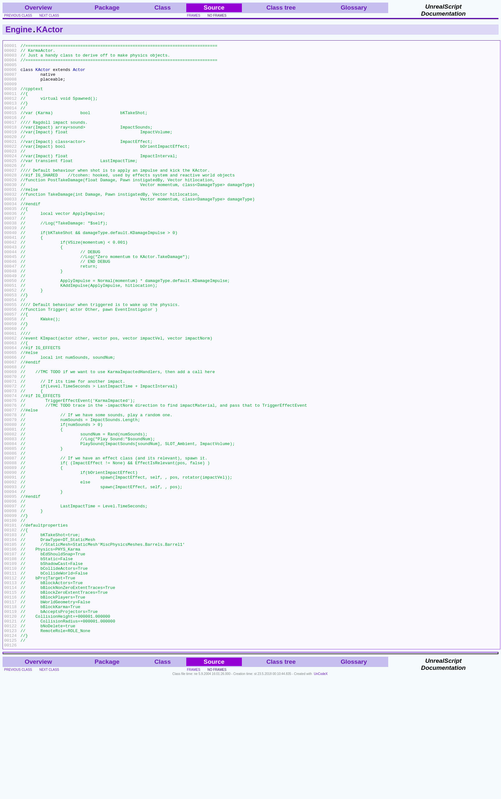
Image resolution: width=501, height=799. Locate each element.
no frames (216, 15)
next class (49, 15)
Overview (38, 7)
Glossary (354, 7)
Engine (18, 29)
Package (107, 7)
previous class (18, 15)
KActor (49, 29)
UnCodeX (321, 794)
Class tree (281, 7)
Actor (79, 75)
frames (193, 15)
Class (162, 7)
